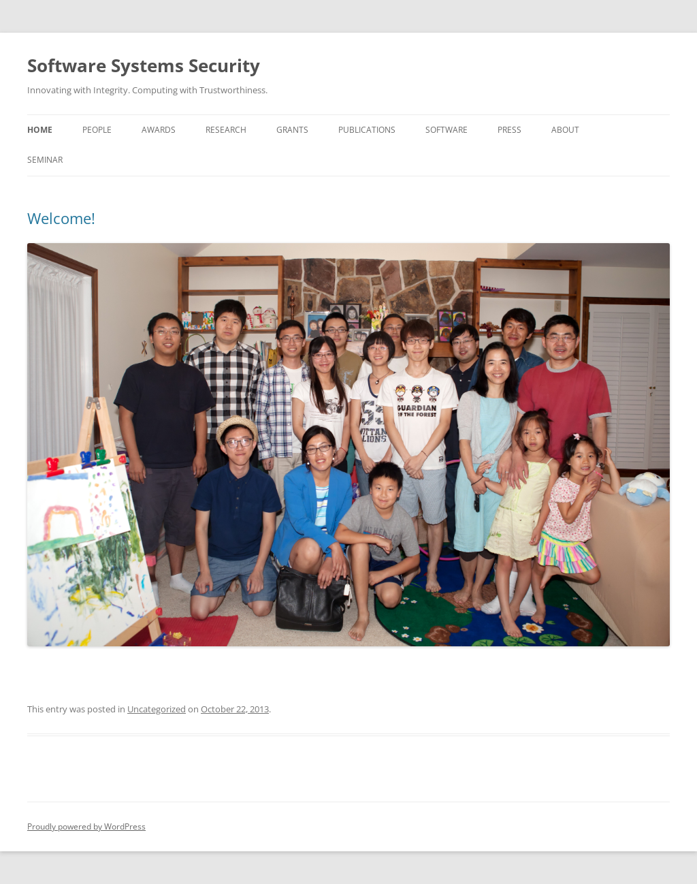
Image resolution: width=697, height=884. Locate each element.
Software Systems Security (143, 65)
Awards (159, 130)
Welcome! (61, 218)
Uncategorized (156, 709)
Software (446, 130)
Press (509, 130)
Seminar (45, 159)
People (97, 130)
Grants (292, 130)
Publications (366, 130)
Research (226, 130)
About (565, 130)
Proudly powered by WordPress (86, 826)
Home (39, 130)
